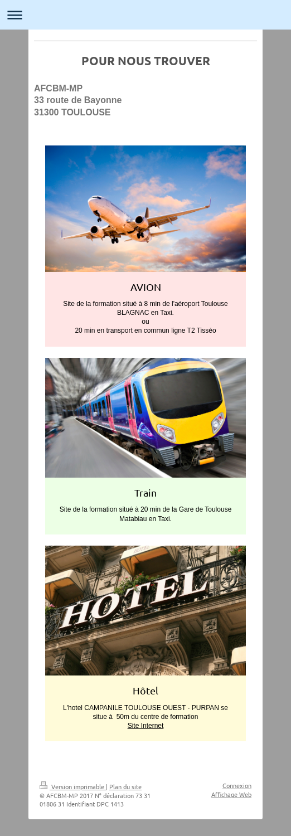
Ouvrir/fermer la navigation (145, 15)
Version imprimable (73, 786)
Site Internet (146, 726)
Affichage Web (231, 794)
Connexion (236, 785)
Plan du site (125, 786)
